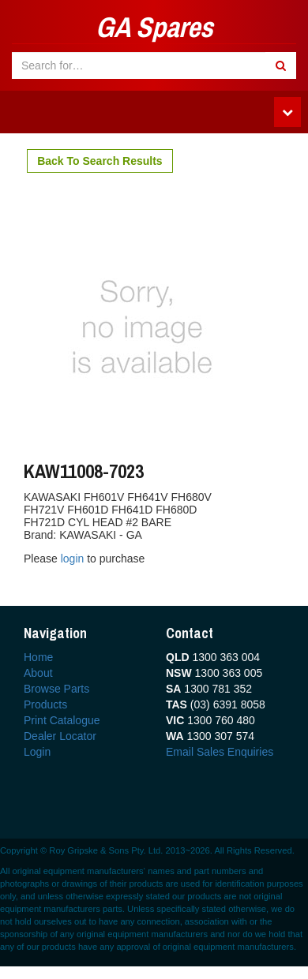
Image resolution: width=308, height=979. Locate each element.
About (38, 673)
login (74, 558)
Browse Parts (56, 688)
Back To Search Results (99, 161)
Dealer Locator (60, 736)
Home (38, 657)
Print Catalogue (62, 720)
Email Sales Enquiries (219, 751)
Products (45, 704)
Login (37, 751)
